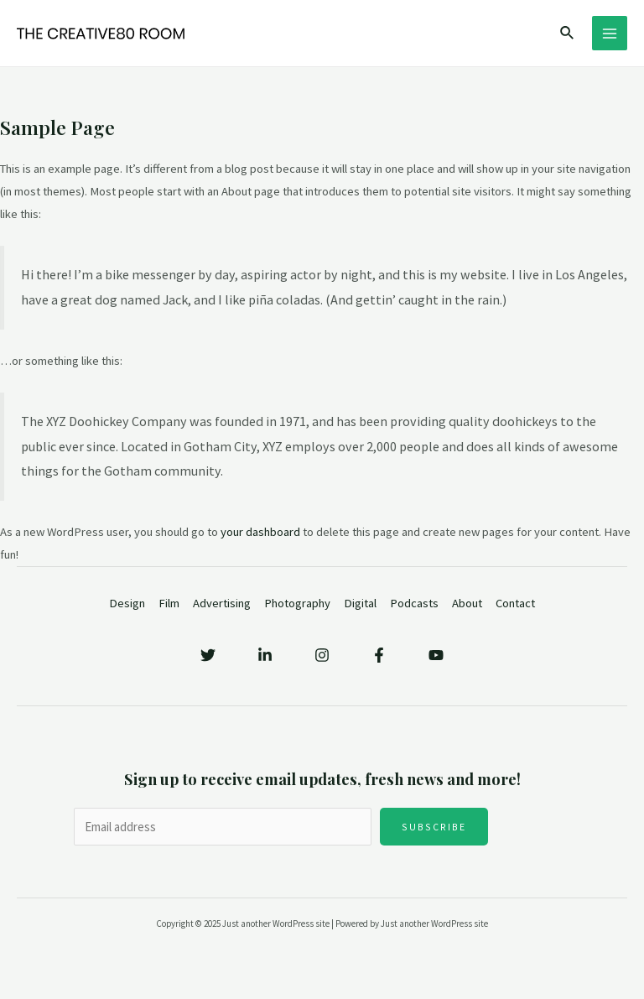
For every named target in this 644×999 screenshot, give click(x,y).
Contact (515, 603)
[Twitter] (208, 655)
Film (168, 603)
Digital (360, 603)
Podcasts (414, 603)
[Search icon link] (567, 33)
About (467, 603)
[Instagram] (322, 655)
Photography (297, 603)
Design (127, 603)
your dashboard (260, 531)
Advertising (222, 603)
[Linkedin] (265, 655)
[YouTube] (436, 655)
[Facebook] (379, 655)
